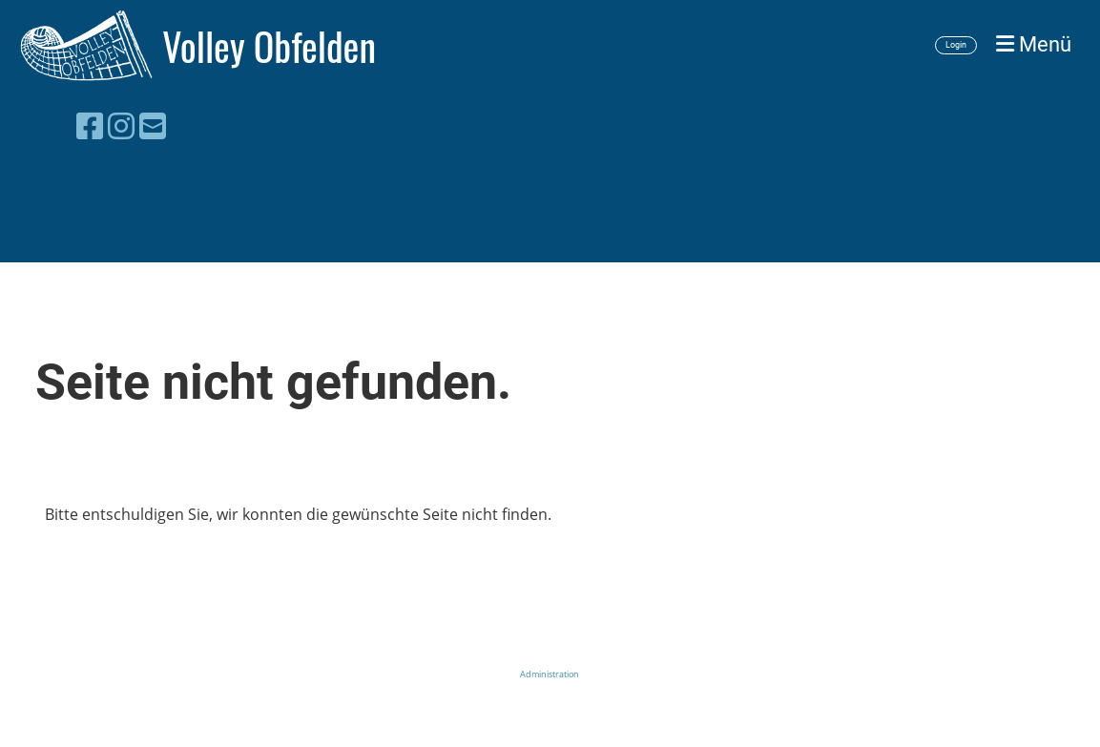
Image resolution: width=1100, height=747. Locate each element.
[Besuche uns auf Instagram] (121, 125)
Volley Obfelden (269, 46)
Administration (549, 674)
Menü (1033, 44)
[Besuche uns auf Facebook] (89, 125)
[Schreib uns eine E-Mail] (152, 125)
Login (955, 45)
